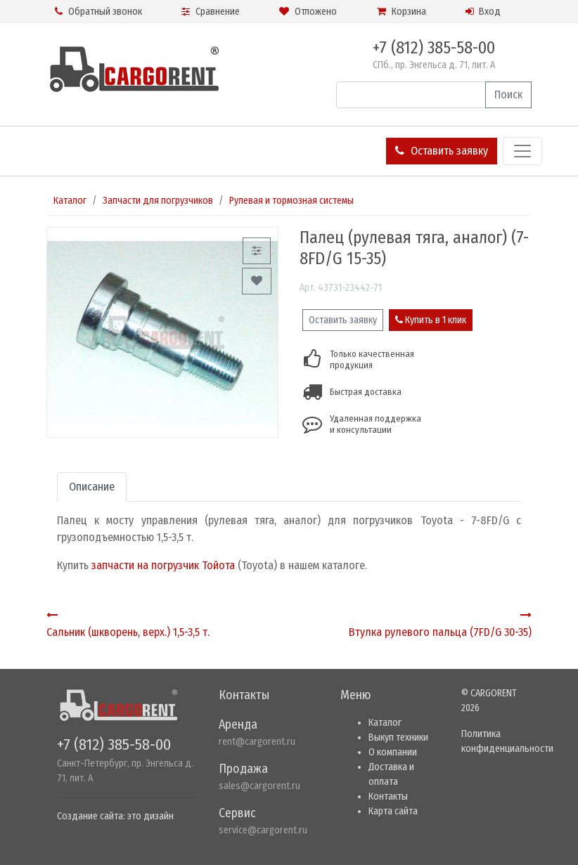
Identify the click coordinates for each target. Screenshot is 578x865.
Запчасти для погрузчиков (158, 201)
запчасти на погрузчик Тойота (163, 565)
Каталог (69, 201)
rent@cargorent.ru (257, 742)
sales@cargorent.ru (259, 786)
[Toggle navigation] (522, 151)
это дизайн (150, 816)
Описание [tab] (92, 486)
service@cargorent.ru (263, 830)
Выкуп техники (398, 737)
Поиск (508, 94)
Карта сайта (393, 811)
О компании (392, 752)
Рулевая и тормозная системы (291, 201)
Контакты (388, 796)
